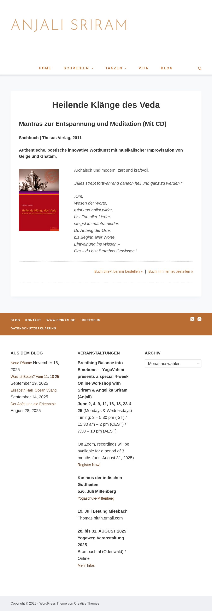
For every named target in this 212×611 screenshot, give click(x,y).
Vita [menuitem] (144, 68)
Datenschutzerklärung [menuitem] (33, 328)
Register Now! (91, 464)
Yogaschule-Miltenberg (99, 498)
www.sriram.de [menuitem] (60, 320)
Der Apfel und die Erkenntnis (37, 403)
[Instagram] (199, 319)
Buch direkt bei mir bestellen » (108, 271)
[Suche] (199, 68)
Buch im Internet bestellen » (167, 271)
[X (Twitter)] (192, 319)
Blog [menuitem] (167, 68)
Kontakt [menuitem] (33, 320)
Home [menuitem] (45, 68)
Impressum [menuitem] (91, 320)
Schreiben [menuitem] (79, 68)
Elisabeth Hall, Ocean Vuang (37, 390)
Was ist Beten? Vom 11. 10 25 (38, 376)
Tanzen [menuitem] (116, 68)
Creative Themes (86, 603)
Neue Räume (23, 362)
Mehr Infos (87, 565)
